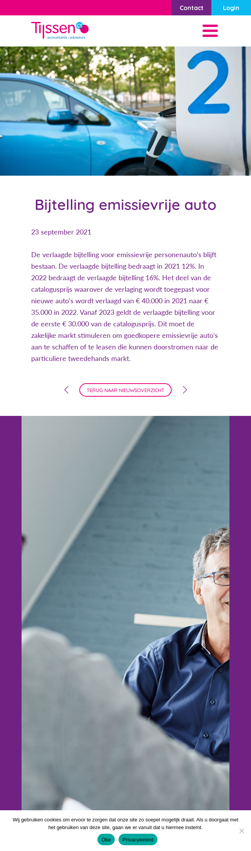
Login (231, 8)
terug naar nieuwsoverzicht (125, 390)
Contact (192, 8)
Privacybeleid (138, 840)
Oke (106, 840)
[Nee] (241, 830)
